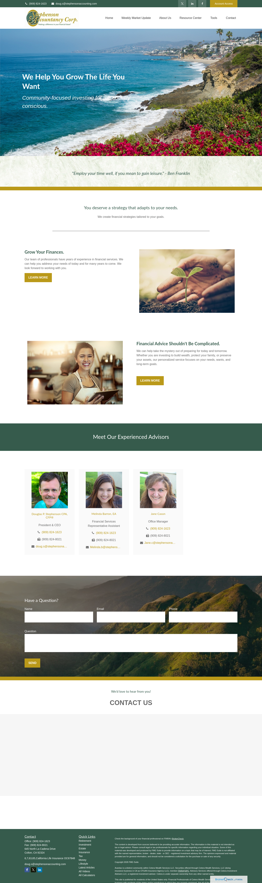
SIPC (186, 871)
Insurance (84, 852)
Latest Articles (87, 867)
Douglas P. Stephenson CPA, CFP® (50, 515)
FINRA (181, 871)
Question (30, 631)
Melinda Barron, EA (104, 513)
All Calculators (87, 875)
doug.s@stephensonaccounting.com (74, 3)
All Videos (84, 871)
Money (82, 859)
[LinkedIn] (192, 3)
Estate (82, 848)
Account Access (224, 3)
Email (100, 608)
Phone (173, 608)
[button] (109, 18)
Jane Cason (158, 513)
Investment (85, 844)
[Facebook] (202, 3)
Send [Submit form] (32, 662)
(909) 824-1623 (36, 3)
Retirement (85, 840)
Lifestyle (83, 863)
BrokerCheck (178, 839)
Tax (81, 856)
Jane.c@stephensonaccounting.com (160, 542)
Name (28, 608)
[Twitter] (182, 3)
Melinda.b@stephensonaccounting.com (106, 547)
